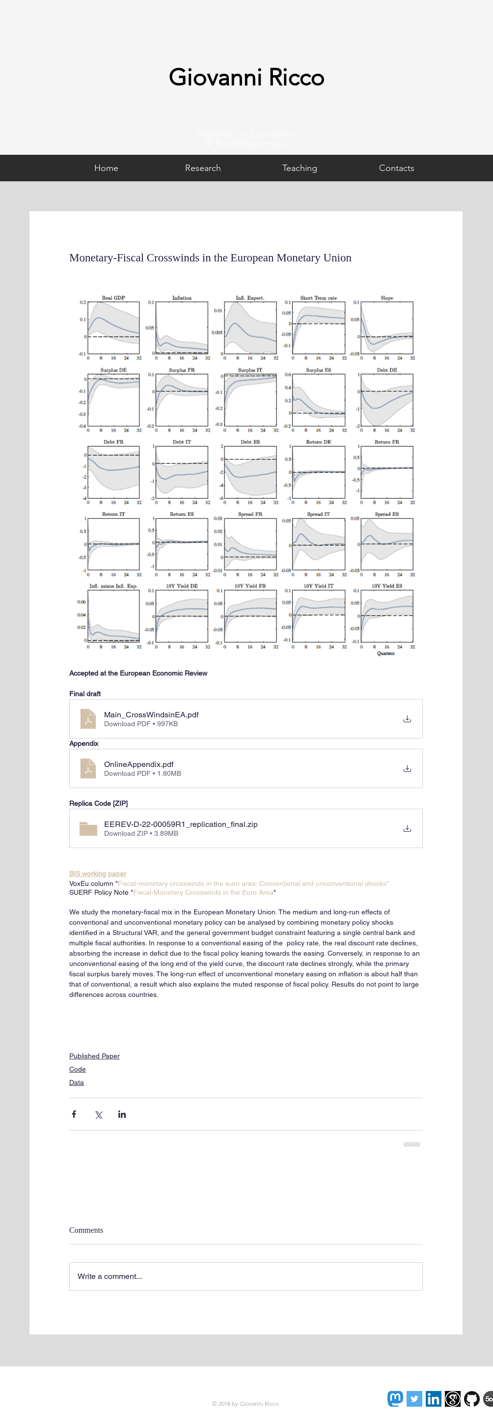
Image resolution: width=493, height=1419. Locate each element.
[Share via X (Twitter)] (98, 1114)
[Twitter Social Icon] (414, 1399)
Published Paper (94, 1056)
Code (77, 1069)
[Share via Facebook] (74, 1114)
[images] (453, 1399)
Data (76, 1082)
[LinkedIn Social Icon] (433, 1399)
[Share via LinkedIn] (122, 1114)
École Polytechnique (251, 143)
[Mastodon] (395, 1399)
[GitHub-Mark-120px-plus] (472, 1399)
